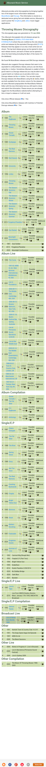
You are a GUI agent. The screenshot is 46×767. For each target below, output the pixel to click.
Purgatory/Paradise (15, 222)
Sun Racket (13, 230)
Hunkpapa (12, 142)
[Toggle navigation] (41, 2)
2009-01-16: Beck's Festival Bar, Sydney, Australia (13, 319)
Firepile (11, 494)
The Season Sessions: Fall (13, 190)
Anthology (12, 417)
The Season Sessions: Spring (13, 206)
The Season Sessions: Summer (13, 214)
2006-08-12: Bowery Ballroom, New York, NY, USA (13, 306)
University (12, 166)
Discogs (16, 16)
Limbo (11, 174)
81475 (40, 44)
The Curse (12, 260)
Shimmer (12, 510)
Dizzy (11, 462)
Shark (11, 518)
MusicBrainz (5, 16)
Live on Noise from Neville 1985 (11, 620)
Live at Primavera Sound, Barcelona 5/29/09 (12, 332)
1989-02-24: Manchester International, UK (11, 376)
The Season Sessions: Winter (13, 198)
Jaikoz (27, 21)
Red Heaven (13, 158)
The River (12, 445)
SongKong (18, 21)
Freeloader (12, 534)
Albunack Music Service (15, 2)
